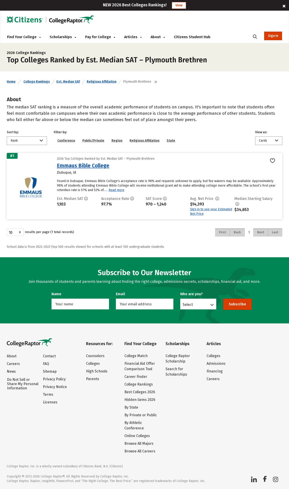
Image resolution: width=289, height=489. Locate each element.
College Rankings (36, 82)
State (171, 141)
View (178, 5)
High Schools (96, 371)
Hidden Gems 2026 (139, 400)
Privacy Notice (55, 387)
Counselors (95, 356)
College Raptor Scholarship (177, 358)
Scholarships (63, 37)
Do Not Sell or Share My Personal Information (22, 383)
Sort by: (13, 132)
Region (117, 141)
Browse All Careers (139, 451)
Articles (133, 37)
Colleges (93, 363)
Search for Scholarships (176, 372)
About (158, 37)
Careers (13, 364)
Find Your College (24, 37)
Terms (48, 394)
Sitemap (50, 371)
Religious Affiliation (102, 82)
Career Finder (135, 376)
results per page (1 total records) (40, 232)
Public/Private (93, 141)
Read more (116, 190)
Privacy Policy (54, 379)
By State (131, 407)
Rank (14, 141)
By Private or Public (140, 415)
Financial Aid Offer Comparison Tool (139, 366)
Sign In (273, 36)
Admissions (216, 363)
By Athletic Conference (134, 425)
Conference (66, 141)
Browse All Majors (139, 443)
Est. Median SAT (68, 82)
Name (56, 294)
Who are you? (191, 294)
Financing (215, 371)
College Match (136, 356)
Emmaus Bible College (83, 165)
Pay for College (100, 37)
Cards (263, 141)
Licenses (50, 402)
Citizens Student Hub (192, 37)
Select (188, 304)
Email (120, 294)
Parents (92, 379)
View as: (261, 132)
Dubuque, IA (66, 172)
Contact (49, 356)
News (11, 371)
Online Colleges (137, 436)
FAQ (46, 364)
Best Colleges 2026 (139, 392)
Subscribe (237, 304)
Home (11, 82)
